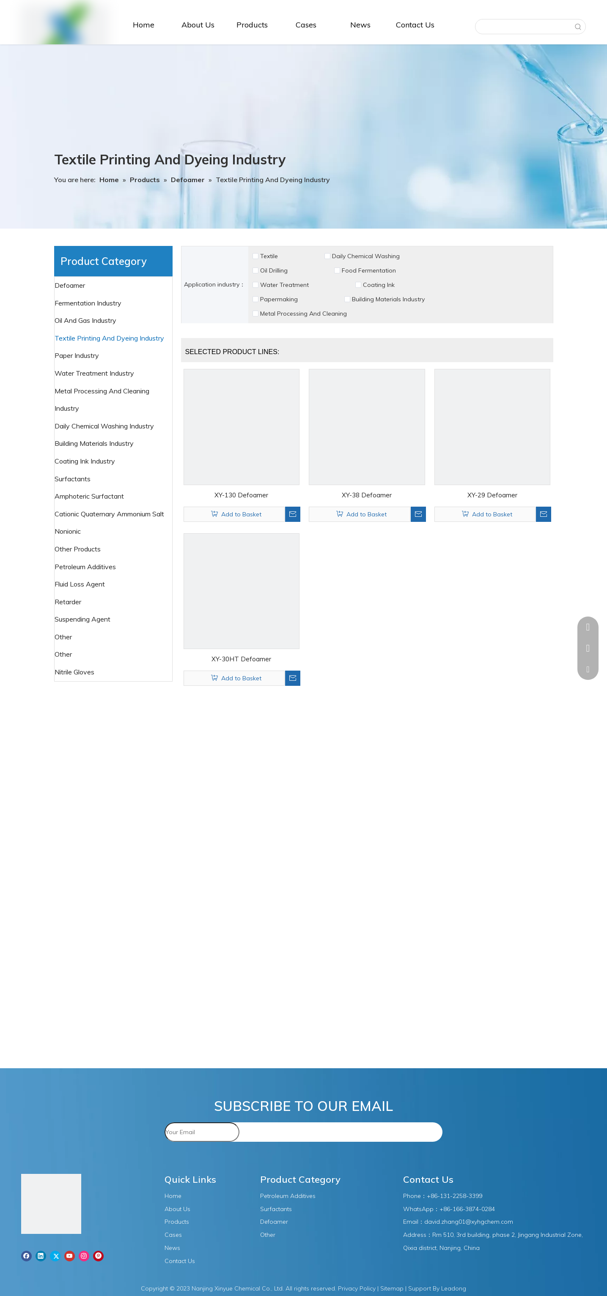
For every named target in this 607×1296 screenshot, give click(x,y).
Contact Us (180, 1261)
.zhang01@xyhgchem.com (476, 1221)
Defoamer (71, 285)
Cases (173, 1235)
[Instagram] (84, 1255)
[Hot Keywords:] (578, 26)
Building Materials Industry (388, 299)
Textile (269, 256)
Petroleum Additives (86, 566)
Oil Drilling (274, 270)
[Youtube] (69, 1255)
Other (64, 654)
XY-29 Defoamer (492, 495)
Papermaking (279, 299)
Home (173, 1196)
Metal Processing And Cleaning (303, 313)
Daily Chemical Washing (366, 256)
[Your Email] (202, 1132)
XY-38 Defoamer (367, 495)
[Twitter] (55, 1255)
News (172, 1248)
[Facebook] (26, 1255)
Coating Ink (379, 285)
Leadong (453, 1288)
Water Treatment (284, 285)
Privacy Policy (357, 1288)
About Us (177, 1209)
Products (177, 1221)
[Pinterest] (98, 1255)
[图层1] (51, 1205)
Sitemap (392, 1288)
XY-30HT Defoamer (241, 659)
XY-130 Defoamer (241, 495)
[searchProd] (523, 26)
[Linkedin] (41, 1255)
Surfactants (73, 479)
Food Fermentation (369, 270)
